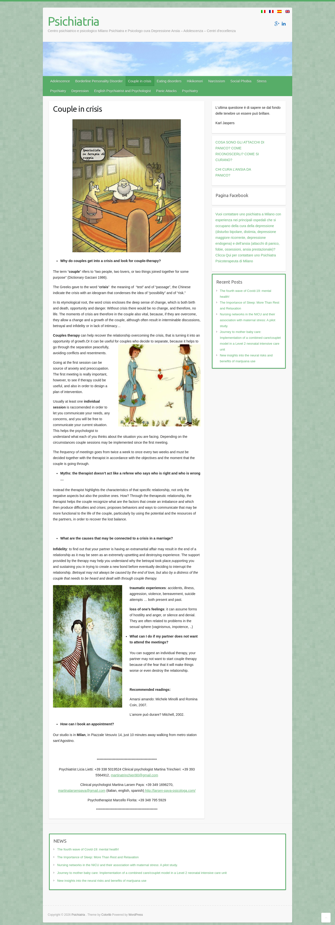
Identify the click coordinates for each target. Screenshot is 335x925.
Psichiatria (73, 21)
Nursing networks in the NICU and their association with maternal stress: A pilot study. (247, 320)
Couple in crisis (139, 81)
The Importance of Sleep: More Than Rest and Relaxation (98, 857)
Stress (261, 81)
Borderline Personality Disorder (99, 81)
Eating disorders (169, 81)
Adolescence (60, 81)
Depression (80, 91)
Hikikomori (195, 81)
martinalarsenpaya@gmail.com (81, 791)
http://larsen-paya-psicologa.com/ (170, 791)
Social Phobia (240, 81)
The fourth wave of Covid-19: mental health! (88, 849)
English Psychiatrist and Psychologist (122, 91)
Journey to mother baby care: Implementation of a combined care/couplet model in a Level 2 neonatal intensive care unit (142, 873)
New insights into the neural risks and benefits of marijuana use (101, 880)
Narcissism (216, 81)
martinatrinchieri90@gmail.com (134, 775)
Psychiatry (58, 91)
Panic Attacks (166, 91)
